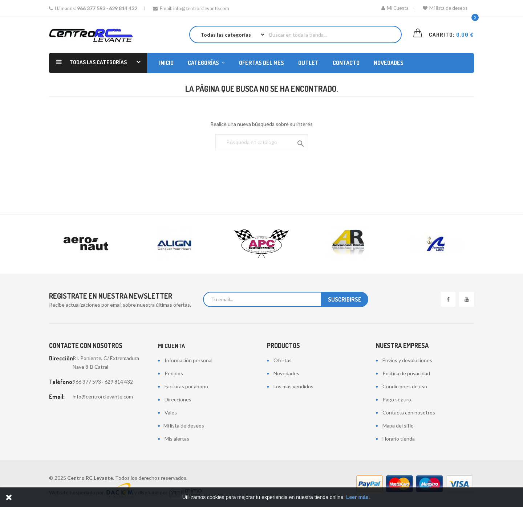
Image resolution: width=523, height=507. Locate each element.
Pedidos (174, 373)
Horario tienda (398, 439)
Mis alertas (177, 439)
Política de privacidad (406, 373)
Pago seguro (396, 399)
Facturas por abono (186, 386)
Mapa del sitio (398, 425)
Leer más (357, 497)
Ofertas (282, 360)
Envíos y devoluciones (407, 360)
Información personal (188, 360)
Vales (171, 412)
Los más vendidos (293, 386)
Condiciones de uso (404, 386)
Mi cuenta (171, 345)
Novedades (286, 373)
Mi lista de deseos (445, 8)
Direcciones (178, 399)
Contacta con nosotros (408, 412)
